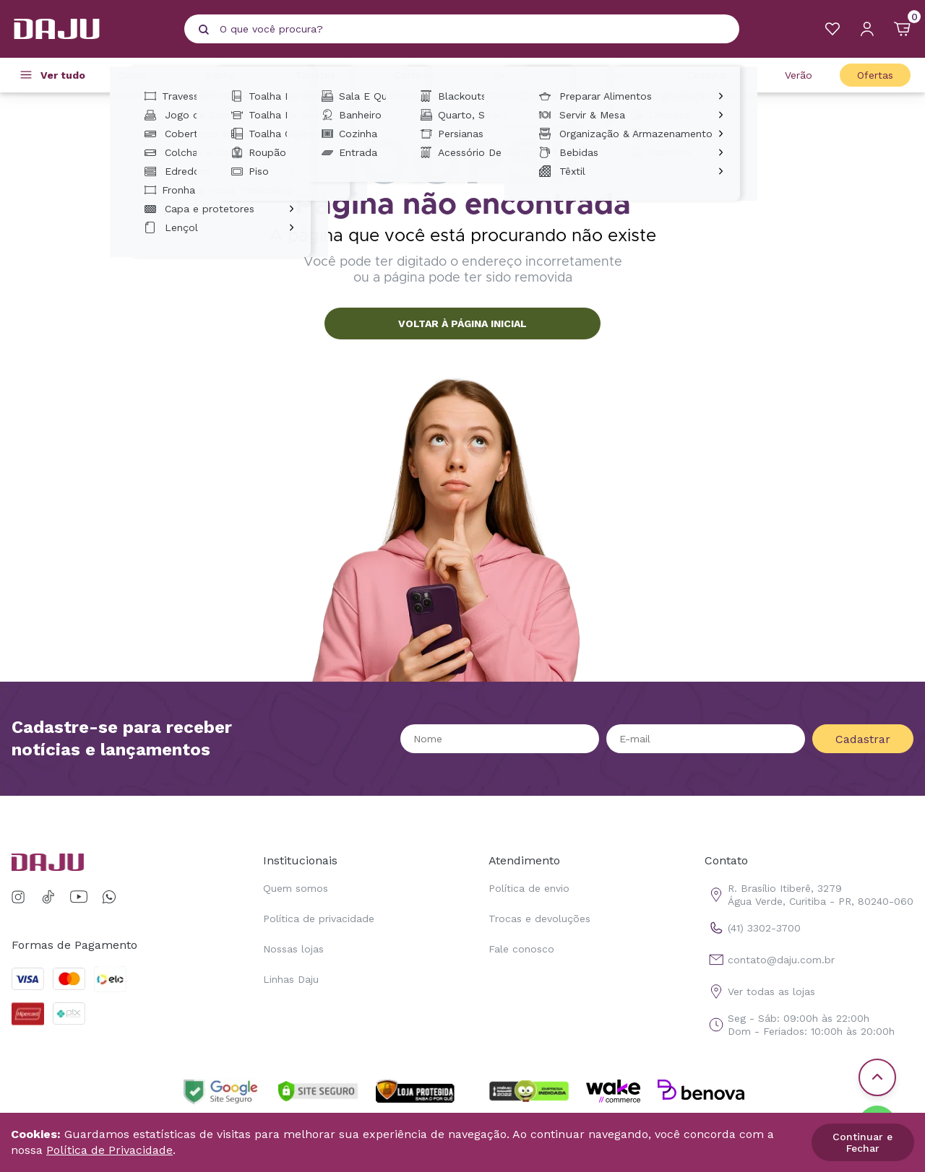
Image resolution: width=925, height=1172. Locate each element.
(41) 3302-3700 (753, 927)
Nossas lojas (293, 949)
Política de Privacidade (109, 1150)
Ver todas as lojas (760, 991)
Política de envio (529, 888)
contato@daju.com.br (770, 959)
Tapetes (327, 75)
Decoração (531, 75)
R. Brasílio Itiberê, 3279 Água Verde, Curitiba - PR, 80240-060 (809, 894)
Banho (232, 75)
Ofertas (875, 75)
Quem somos (295, 888)
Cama (144, 75)
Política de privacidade (318, 918)
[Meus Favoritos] (832, 28)
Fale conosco (521, 949)
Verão (798, 75)
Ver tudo (62, 75)
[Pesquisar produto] (204, 30)
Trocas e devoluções (539, 918)
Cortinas (426, 75)
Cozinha (718, 75)
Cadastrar (862, 739)
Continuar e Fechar (862, 1142)
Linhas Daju (291, 979)
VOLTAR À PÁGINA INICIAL (462, 323)
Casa (628, 75)
